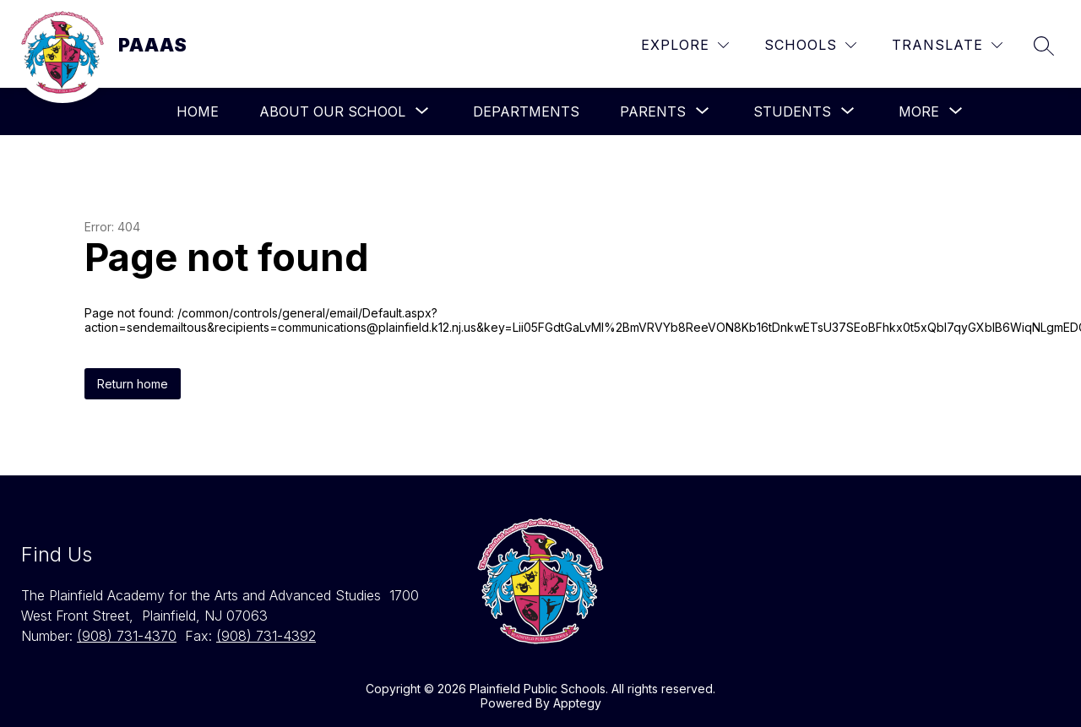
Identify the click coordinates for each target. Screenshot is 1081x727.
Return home (132, 384)
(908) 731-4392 (266, 635)
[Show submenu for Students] (792, 111)
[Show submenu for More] (919, 111)
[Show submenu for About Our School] (332, 111)
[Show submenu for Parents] (653, 111)
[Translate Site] (947, 45)
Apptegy (577, 703)
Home (198, 111)
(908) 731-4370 (127, 635)
